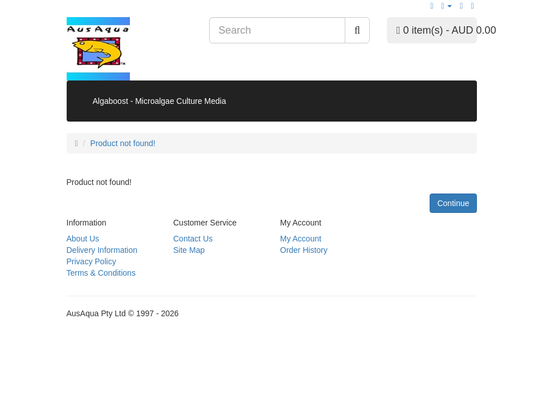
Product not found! (122, 143)
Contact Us (193, 238)
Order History (304, 250)
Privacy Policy (91, 261)
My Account (300, 238)
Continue (453, 203)
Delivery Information (102, 250)
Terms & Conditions (101, 272)
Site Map (189, 250)
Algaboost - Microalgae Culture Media (159, 101)
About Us (83, 238)
